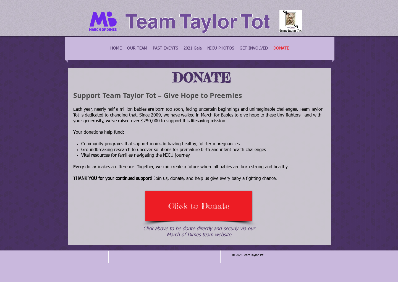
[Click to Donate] (198, 206)
